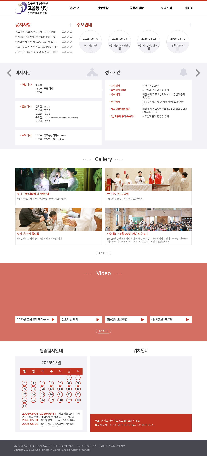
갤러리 (189, 8)
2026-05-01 (30, 420)
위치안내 (140, 351)
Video (103, 273)
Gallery (103, 159)
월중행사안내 (51, 351)
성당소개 (74, 8)
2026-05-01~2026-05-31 (39, 413)
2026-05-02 (30, 424)
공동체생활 (137, 8)
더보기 (102, 253)
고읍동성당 (31, 8)
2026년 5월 (51, 363)
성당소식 (166, 8)
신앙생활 (102, 8)
